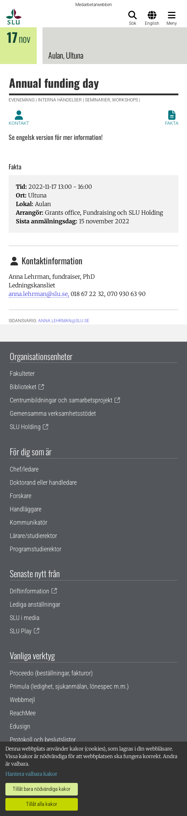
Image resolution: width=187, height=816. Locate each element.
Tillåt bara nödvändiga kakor (42, 789)
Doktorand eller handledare (43, 482)
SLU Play (21, 631)
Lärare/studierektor (33, 535)
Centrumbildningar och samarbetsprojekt (61, 400)
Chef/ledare (24, 469)
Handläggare (25, 509)
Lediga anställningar (35, 604)
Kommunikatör (28, 522)
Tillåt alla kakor (41, 804)
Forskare (20, 496)
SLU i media (24, 617)
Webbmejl (22, 699)
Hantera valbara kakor (31, 774)
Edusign (20, 726)
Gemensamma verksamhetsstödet (53, 413)
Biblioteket (23, 387)
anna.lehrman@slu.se (63, 320)
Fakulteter (22, 373)
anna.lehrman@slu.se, (39, 293)
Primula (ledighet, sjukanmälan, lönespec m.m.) (69, 686)
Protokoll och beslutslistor (43, 739)
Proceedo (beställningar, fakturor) (51, 673)
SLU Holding (25, 426)
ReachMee (23, 713)
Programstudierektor (35, 549)
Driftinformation (29, 591)
